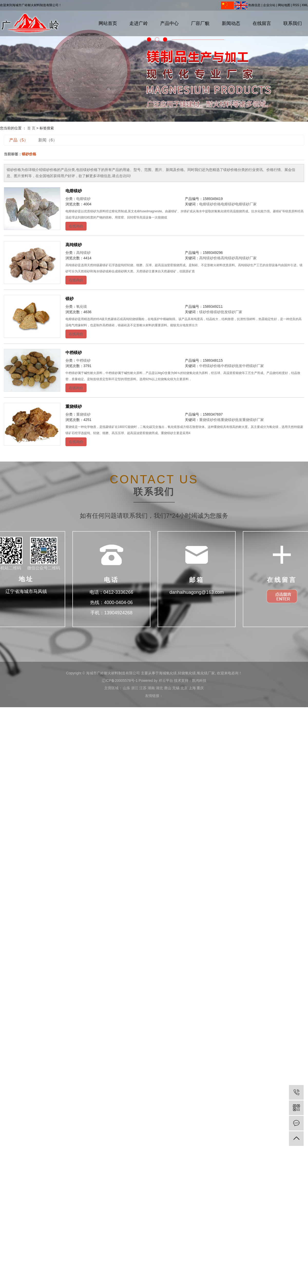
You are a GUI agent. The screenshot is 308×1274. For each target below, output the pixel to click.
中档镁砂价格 (210, 366)
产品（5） (18, 140)
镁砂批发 (221, 312)
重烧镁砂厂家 (253, 420)
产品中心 (169, 23)
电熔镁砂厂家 (246, 204)
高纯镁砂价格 (210, 258)
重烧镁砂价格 (210, 420)
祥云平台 (166, 680)
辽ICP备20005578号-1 (120, 680)
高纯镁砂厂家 (246, 258)
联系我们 (292, 23)
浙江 (134, 688)
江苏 (143, 688)
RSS (296, 5)
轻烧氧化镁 (187, 673)
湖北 (159, 688)
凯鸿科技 (199, 680)
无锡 (175, 688)
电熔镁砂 (73, 191)
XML (305, 5)
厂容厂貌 (200, 23)
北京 (184, 688)
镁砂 (69, 298)
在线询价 (76, 226)
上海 (192, 688)
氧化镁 (81, 306)
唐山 (167, 688)
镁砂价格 (206, 312)
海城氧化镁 (168, 673)
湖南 (151, 688)
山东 (126, 688)
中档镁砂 (73, 352)
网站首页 (108, 23)
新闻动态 (231, 23)
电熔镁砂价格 (210, 204)
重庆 (200, 688)
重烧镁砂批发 (231, 420)
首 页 (31, 128)
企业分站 (269, 5)
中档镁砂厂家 (253, 366)
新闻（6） (47, 140)
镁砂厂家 (235, 312)
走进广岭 (138, 23)
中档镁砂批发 (231, 366)
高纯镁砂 (73, 245)
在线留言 (262, 23)
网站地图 (284, 5)
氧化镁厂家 (206, 673)
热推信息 (254, 5)
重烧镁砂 (73, 406)
